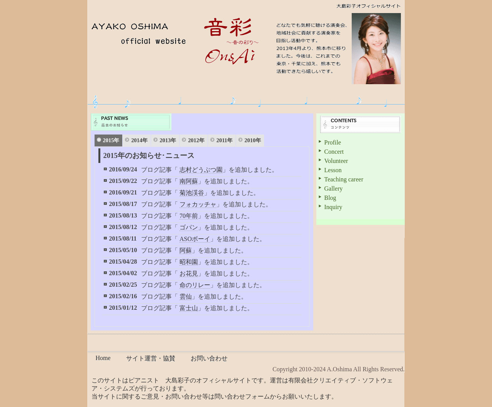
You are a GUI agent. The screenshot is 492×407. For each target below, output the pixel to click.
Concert (334, 151)
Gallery (333, 188)
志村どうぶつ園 (201, 169)
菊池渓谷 (192, 192)
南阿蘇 (189, 181)
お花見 (189, 273)
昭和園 (189, 262)
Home (103, 358)
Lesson (333, 170)
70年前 (189, 216)
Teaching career (343, 179)
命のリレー (195, 285)
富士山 (189, 308)
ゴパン (189, 227)
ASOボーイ (195, 239)
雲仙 (186, 296)
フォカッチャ (198, 204)
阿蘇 (186, 250)
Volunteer (336, 161)
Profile (332, 142)
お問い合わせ (209, 358)
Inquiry (333, 207)
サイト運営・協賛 (150, 358)
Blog (330, 197)
